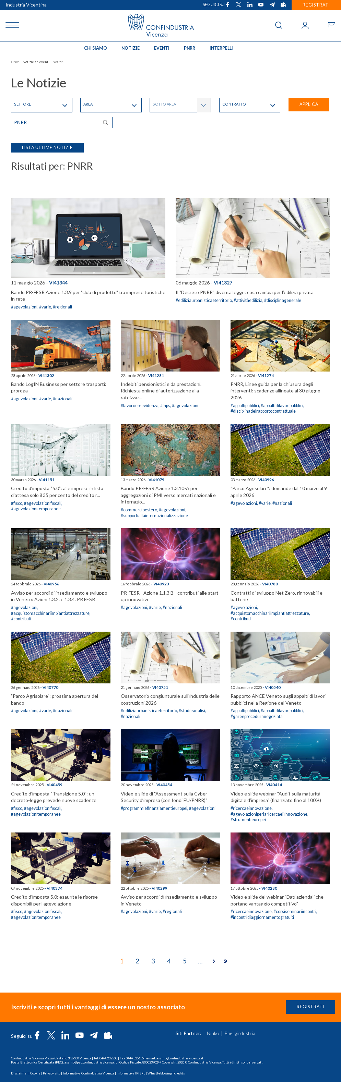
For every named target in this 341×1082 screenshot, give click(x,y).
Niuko (213, 1033)
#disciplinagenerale (282, 300)
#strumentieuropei (248, 819)
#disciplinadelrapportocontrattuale (263, 411)
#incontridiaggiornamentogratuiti (262, 917)
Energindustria (240, 1033)
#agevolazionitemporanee (36, 508)
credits (179, 1073)
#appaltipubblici (245, 405)
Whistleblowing (160, 1073)
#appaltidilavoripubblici (282, 405)
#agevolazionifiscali (42, 503)
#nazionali (62, 398)
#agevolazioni (24, 306)
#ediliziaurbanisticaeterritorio (204, 300)
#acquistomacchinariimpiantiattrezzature (50, 613)
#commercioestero (139, 509)
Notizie (130, 48)
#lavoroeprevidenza (139, 405)
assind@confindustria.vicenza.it (179, 1058)
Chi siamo (95, 48)
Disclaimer (19, 1073)
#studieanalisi (192, 710)
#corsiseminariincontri (294, 911)
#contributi (21, 618)
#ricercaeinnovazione (251, 808)
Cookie (35, 1073)
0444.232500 (108, 1058)
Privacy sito (51, 1073)
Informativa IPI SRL (131, 1073)
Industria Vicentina (26, 5)
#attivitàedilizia (248, 300)
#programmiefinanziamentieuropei (154, 808)
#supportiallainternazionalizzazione (154, 515)
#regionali (62, 306)
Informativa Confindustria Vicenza (88, 1073)
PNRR (189, 48)
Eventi (161, 48)
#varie (45, 306)
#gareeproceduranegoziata (257, 716)
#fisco (16, 503)
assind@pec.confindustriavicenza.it (90, 1062)
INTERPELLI (221, 48)
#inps (165, 405)
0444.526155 (135, 1058)
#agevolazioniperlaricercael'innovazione (269, 814)
